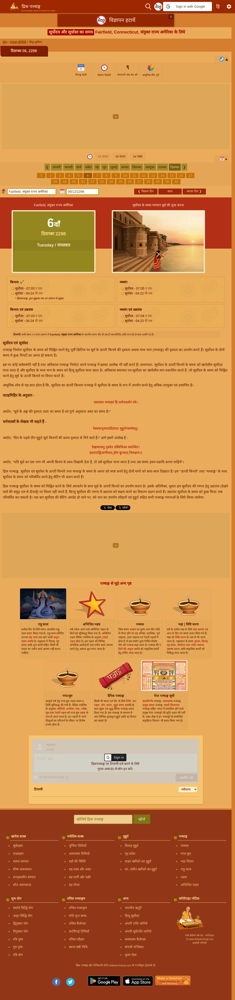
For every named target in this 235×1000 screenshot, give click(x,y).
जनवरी (56, 167)
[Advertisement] (117, 116)
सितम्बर (137, 167)
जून (104, 167)
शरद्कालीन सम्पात (24, 877)
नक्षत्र (184, 877)
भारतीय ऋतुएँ (133, 908)
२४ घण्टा (120, 156)
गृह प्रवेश (130, 853)
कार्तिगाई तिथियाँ (79, 931)
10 (125, 175)
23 (102, 181)
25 (120, 181)
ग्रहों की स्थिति (77, 861)
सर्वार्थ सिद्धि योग (23, 908)
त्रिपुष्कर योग (20, 931)
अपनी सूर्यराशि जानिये (138, 931)
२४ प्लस (137, 156)
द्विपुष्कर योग (20, 923)
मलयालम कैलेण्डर (135, 939)
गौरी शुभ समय (77, 916)
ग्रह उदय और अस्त (80, 869)
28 (148, 181)
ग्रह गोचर (74, 885)
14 (162, 175)
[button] (187, 6)
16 (181, 175)
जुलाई (113, 167)
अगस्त (125, 167)
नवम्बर (162, 167)
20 (74, 181)
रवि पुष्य (18, 939)
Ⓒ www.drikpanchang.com (199, 939)
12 (144, 175)
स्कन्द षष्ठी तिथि (78, 947)
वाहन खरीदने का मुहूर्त (138, 861)
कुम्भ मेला (130, 955)
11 (134, 175)
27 (139, 181)
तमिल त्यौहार (76, 939)
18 (55, 181)
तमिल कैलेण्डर (77, 923)
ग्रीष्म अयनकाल (22, 869)
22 (92, 181)
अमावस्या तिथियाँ (79, 853)
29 (158, 181)
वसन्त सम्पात (21, 861)
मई (97, 167)
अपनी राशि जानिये (136, 923)
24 (111, 181)
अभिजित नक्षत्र (190, 885)
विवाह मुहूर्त (131, 846)
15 (172, 175)
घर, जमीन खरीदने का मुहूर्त (141, 869)
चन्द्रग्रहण (18, 853)
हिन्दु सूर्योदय (132, 916)
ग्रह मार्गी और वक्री (80, 877)
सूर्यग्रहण (18, 846)
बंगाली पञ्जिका (134, 947)
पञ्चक (185, 846)
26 (130, 181)
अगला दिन (194, 191)
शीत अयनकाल (22, 885)
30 (167, 181)
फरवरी (69, 167)
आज (170, 191)
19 (64, 181)
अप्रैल (88, 167)
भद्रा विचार (187, 861)
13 (153, 175)
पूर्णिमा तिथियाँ (77, 846)
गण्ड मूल (186, 853)
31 (176, 181)
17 (190, 175)
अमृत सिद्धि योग (22, 916)
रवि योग (18, 955)
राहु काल (186, 869)
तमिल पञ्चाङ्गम (78, 908)
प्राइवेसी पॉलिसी (199, 943)
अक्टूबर (150, 167)
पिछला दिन (145, 191)
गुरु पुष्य (18, 947)
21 (83, 181)
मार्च (78, 167)
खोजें (141, 819)
